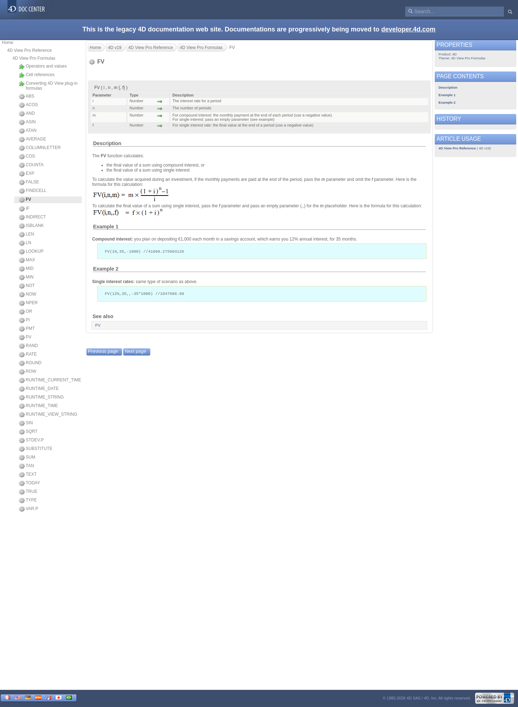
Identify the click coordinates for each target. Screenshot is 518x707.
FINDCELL (32, 191)
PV (25, 337)
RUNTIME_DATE (39, 389)
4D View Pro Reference (29, 50)
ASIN (27, 122)
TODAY (29, 483)
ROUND (30, 363)
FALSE (29, 182)
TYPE (28, 500)
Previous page (103, 352)
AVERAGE (32, 139)
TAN (26, 466)
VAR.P (28, 509)
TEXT (28, 475)
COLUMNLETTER (40, 148)
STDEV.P (31, 440)
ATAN (27, 131)
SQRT (28, 432)
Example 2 (105, 269)
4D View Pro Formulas (34, 58)
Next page (135, 352)
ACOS (28, 105)
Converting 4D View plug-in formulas (48, 86)
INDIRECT (32, 217)
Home (7, 42)
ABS (26, 96)
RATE (28, 354)
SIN (26, 423)
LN (25, 243)
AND (27, 114)
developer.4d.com (408, 29)
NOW (27, 294)
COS (27, 156)
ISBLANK (31, 226)
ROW (27, 372)
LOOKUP (31, 251)
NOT (27, 286)
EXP (26, 174)
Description (107, 143)
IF (24, 209)
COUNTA (31, 165)
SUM (27, 457)
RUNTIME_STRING (41, 397)
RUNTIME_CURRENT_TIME (50, 380)
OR (25, 312)
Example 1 (105, 226)
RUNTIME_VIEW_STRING (48, 414)
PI (24, 320)
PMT (27, 329)
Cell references (37, 75)
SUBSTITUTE (36, 449)
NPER (28, 303)
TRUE (28, 492)
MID (26, 269)
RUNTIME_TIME (38, 406)
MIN (26, 277)
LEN (26, 234)
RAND (28, 346)
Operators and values (43, 66)
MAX (27, 260)
